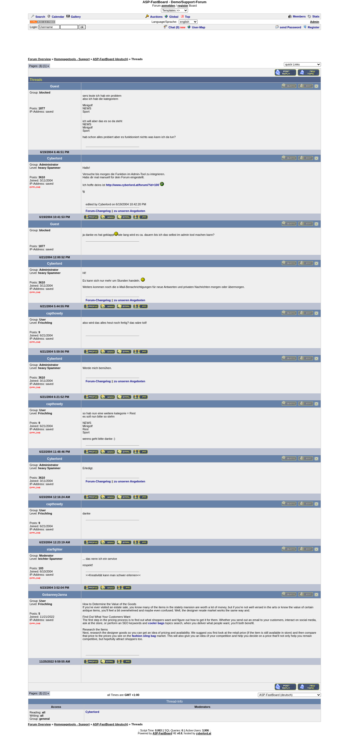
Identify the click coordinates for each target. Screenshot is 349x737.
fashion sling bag (144, 635)
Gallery (73, 16)
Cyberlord (92, 711)
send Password (288, 27)
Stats (313, 16)
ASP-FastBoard (162, 733)
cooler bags (156, 623)
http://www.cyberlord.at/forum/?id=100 (132, 185)
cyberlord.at (203, 733)
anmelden (168, 5)
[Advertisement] (174, 42)
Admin (314, 21)
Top (185, 16)
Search (38, 16)
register (182, 5)
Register (311, 27)
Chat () (171, 27)
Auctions (154, 16)
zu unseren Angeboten (129, 210)
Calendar (55, 16)
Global (171, 16)
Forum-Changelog (98, 210)
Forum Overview (39, 59)
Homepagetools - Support (72, 59)
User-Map (196, 27)
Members (297, 16)
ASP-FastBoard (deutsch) (110, 59)
